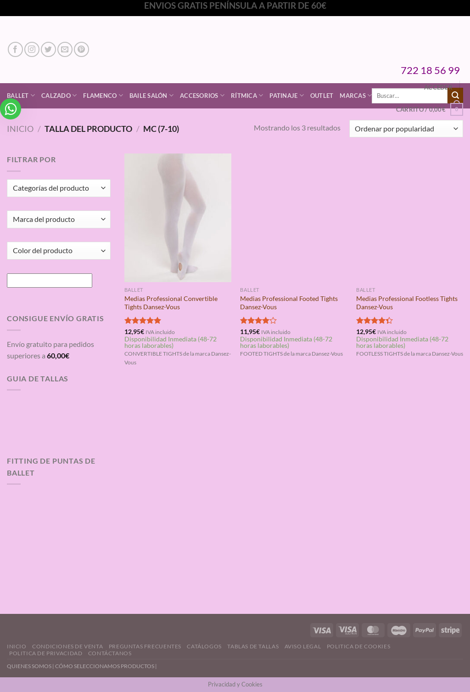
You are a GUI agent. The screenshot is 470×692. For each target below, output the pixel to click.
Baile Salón (151, 95)
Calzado (59, 95)
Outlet (322, 95)
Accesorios (202, 95)
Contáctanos (110, 653)
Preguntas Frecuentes (145, 646)
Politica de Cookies (359, 646)
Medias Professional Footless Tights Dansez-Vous (407, 303)
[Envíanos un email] (65, 49)
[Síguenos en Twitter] (48, 49)
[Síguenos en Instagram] (31, 49)
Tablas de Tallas (253, 646)
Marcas (356, 95)
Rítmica (247, 95)
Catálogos (204, 646)
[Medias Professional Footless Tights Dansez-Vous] (409, 217)
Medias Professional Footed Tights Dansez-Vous (289, 303)
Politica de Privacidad (45, 653)
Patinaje (286, 95)
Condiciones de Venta (67, 646)
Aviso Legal (303, 646)
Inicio (20, 129)
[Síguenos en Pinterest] (81, 49)
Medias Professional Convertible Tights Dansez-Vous (171, 303)
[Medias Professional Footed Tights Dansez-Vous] (293, 217)
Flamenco (103, 95)
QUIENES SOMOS (29, 666)
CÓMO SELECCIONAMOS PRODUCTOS (104, 666)
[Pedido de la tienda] (406, 129)
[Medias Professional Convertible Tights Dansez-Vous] (177, 217)
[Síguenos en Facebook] (15, 49)
